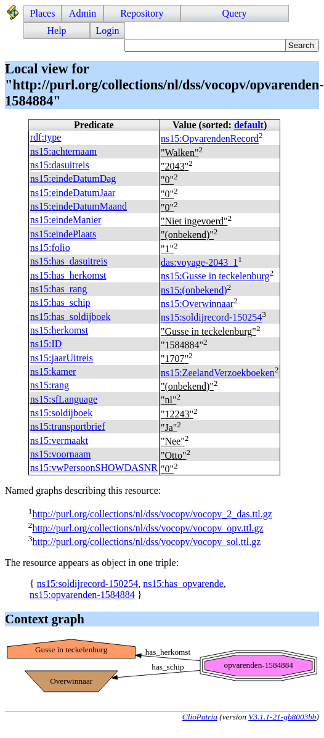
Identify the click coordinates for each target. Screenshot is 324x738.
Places (42, 13)
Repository (141, 13)
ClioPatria (199, 716)
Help (57, 30)
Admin (82, 13)
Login (107, 30)
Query (234, 13)
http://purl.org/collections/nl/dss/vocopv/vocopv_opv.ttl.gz (147, 528)
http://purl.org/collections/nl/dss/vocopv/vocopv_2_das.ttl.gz (152, 514)
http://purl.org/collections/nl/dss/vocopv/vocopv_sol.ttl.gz (146, 541)
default (249, 125)
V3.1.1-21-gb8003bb (282, 716)
